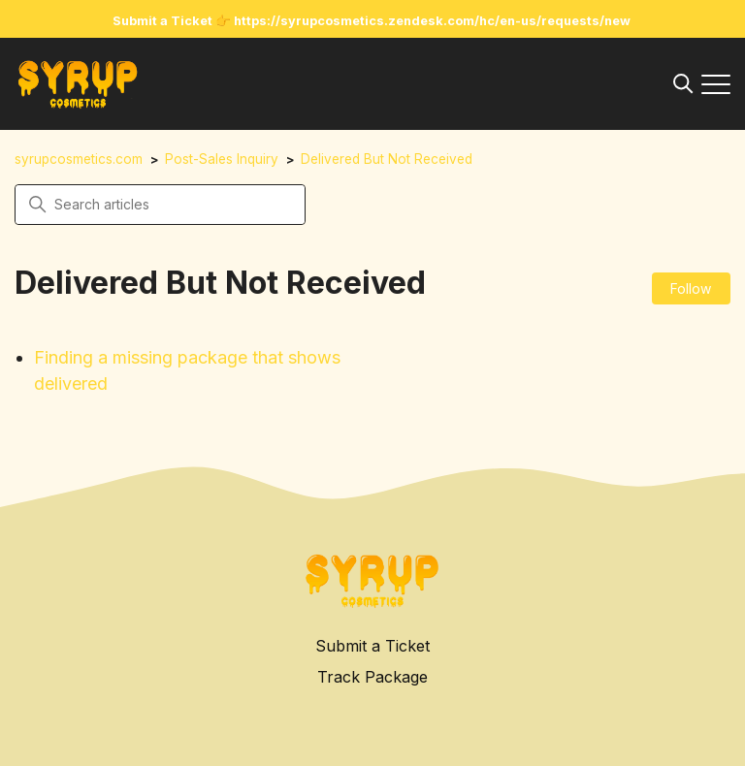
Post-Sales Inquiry (221, 159)
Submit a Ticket (372, 645)
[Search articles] (160, 204)
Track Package (372, 676)
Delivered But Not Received (386, 159)
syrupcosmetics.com (79, 159)
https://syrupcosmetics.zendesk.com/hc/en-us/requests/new (432, 21)
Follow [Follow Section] (690, 288)
